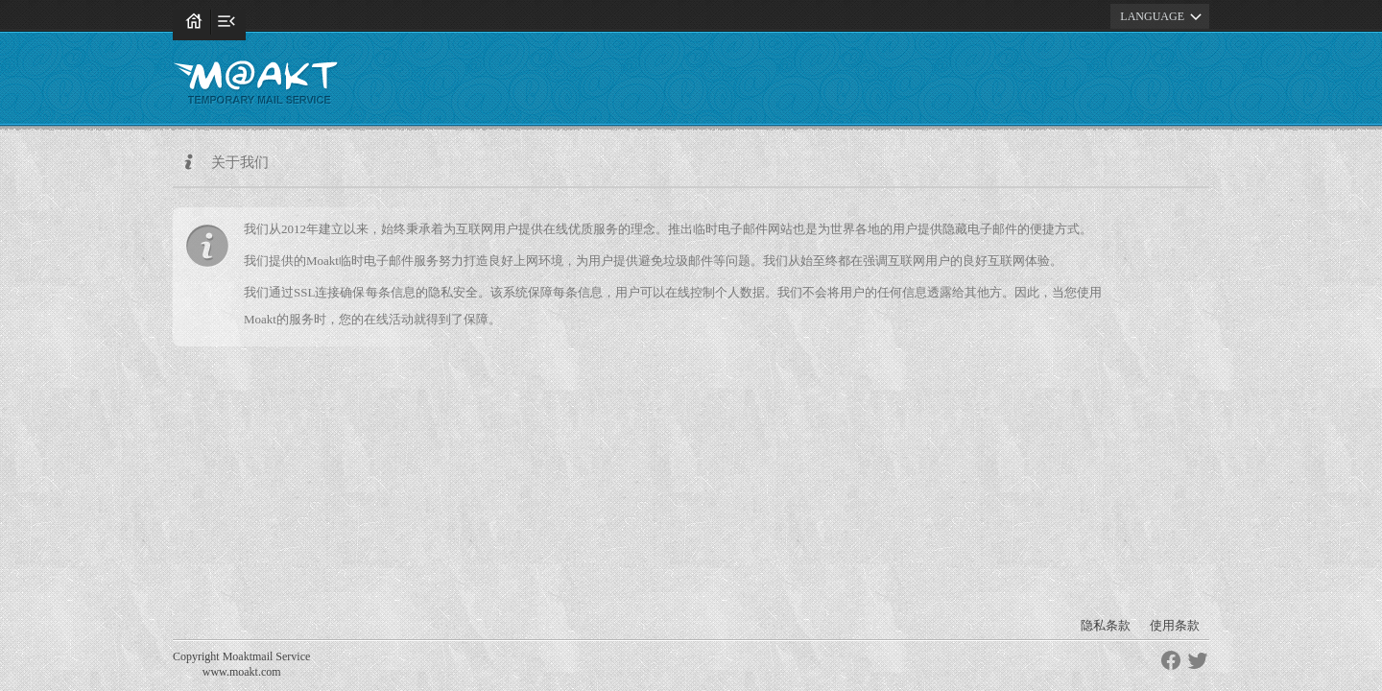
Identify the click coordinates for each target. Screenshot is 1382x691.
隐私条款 (1106, 625)
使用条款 (1175, 625)
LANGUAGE (1163, 16)
